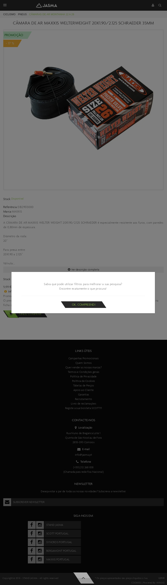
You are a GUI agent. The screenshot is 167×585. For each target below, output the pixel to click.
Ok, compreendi (83, 304)
